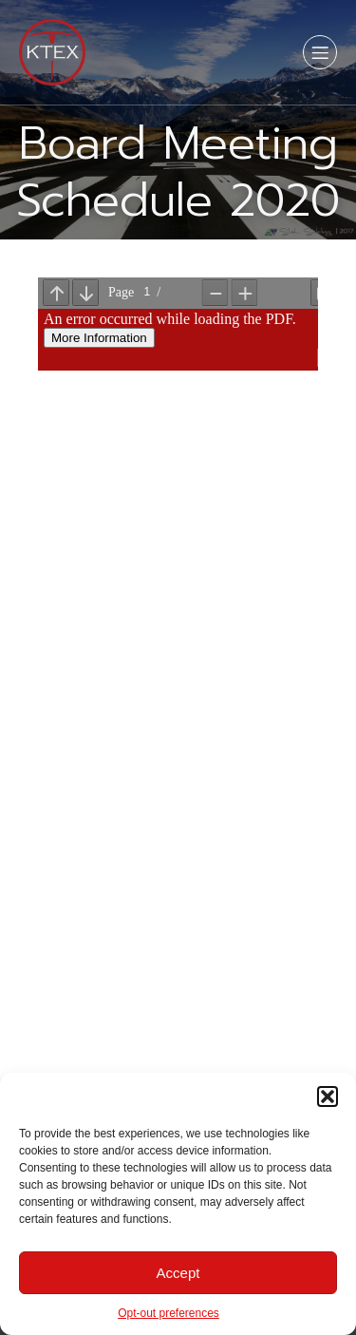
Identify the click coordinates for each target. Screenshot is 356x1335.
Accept (178, 1273)
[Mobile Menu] (320, 52)
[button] (327, 1096)
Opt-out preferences (168, 1313)
